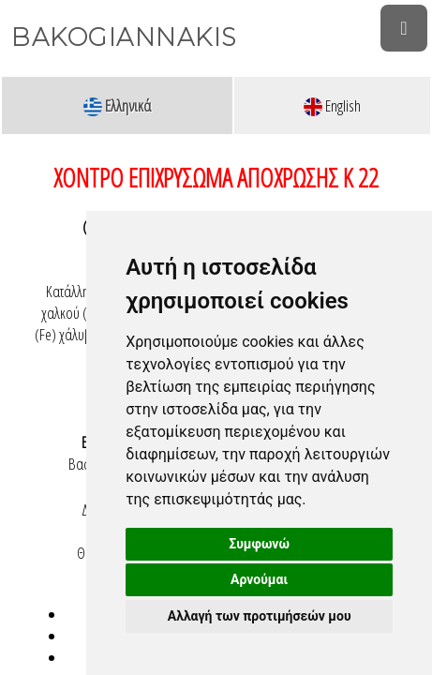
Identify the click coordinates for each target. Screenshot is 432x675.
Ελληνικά (117, 105)
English (332, 105)
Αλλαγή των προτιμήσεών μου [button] (259, 615)
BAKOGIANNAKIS (123, 37)
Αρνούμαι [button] (259, 579)
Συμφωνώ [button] (259, 543)
